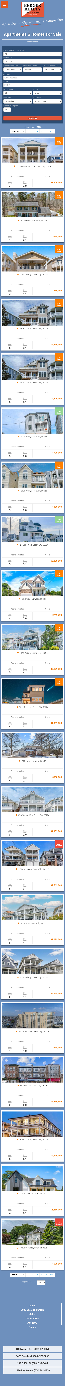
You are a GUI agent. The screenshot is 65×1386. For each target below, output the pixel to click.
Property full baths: (30, 66)
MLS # (5, 81)
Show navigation (4, 4)
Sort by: (36, 89)
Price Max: (37, 98)
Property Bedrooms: (10, 66)
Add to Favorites (17, 176)
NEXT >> (49, 131)
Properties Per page (10, 106)
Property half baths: (50, 66)
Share (47, 176)
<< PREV (15, 131)
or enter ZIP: (7, 58)
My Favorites (32, 42)
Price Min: (7, 98)
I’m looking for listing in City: (14, 50)
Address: (6, 74)
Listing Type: (8, 89)
